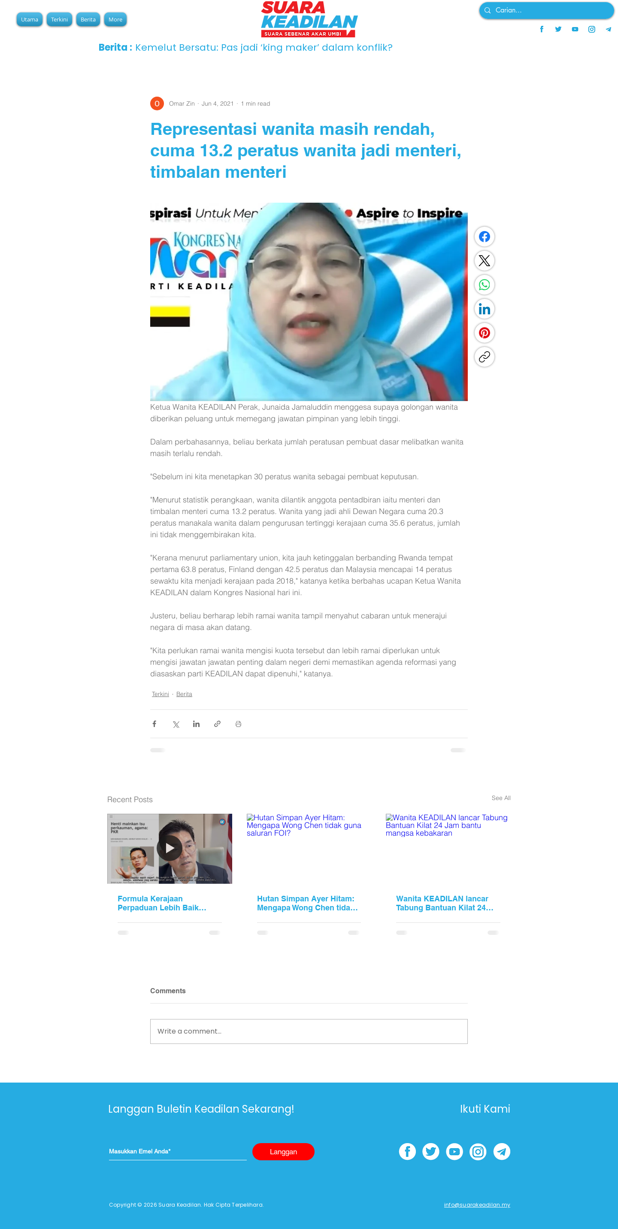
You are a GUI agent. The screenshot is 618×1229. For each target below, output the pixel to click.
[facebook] (541, 29)
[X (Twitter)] (484, 261)
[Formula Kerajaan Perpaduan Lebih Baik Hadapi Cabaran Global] (169, 849)
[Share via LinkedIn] (196, 724)
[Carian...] (546, 10)
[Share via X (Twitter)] (175, 724)
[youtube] (575, 29)
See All (501, 798)
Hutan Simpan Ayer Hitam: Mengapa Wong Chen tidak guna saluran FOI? (305, 903)
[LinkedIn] (484, 309)
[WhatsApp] (484, 285)
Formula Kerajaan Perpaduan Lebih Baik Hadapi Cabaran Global (160, 903)
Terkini (160, 694)
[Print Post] (238, 724)
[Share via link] (217, 724)
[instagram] (592, 29)
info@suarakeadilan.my (477, 1204)
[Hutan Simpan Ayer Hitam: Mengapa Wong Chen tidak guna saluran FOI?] (309, 849)
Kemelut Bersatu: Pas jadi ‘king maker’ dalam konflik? (264, 47)
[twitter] (558, 29)
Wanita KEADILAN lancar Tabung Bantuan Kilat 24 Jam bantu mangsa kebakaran (442, 903)
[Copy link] (484, 357)
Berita (184, 694)
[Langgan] (283, 1151)
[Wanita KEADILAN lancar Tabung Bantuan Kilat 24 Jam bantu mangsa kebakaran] (448, 849)
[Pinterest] (484, 333)
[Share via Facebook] (154, 724)
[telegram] (608, 29)
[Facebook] (484, 236)
